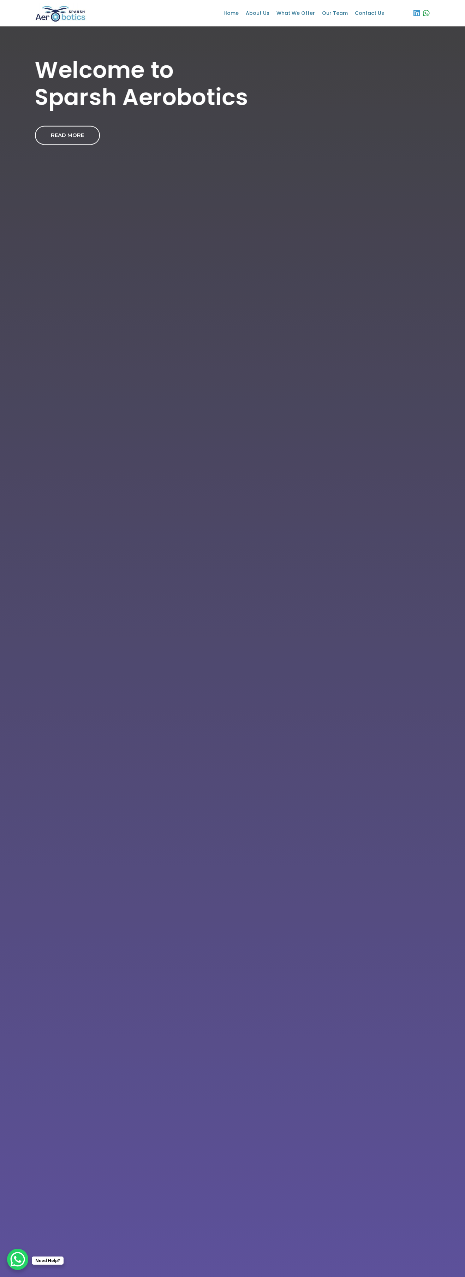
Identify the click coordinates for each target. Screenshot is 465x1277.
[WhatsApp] (426, 13)
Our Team (335, 13)
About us (257, 13)
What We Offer (295, 13)
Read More (67, 135)
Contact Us (369, 13)
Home (231, 13)
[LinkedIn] (416, 13)
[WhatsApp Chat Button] (17, 1259)
